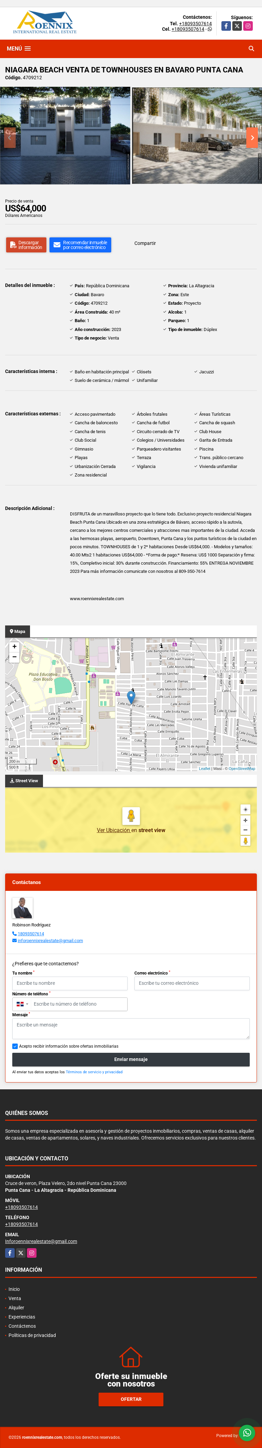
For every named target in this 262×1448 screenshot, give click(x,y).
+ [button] (14, 647)
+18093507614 (195, 23)
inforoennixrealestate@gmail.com (50, 940)
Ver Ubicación (114, 830)
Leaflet (204, 769)
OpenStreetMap (242, 769)
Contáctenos (22, 1326)
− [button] (14, 657)
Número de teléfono (31, 993)
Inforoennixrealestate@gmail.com (41, 1241)
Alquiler (16, 1307)
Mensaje (21, 1014)
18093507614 (31, 933)
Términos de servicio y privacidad (94, 1072)
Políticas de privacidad (32, 1335)
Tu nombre (23, 973)
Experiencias (22, 1317)
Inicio (14, 1289)
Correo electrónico (152, 973)
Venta (15, 1298)
